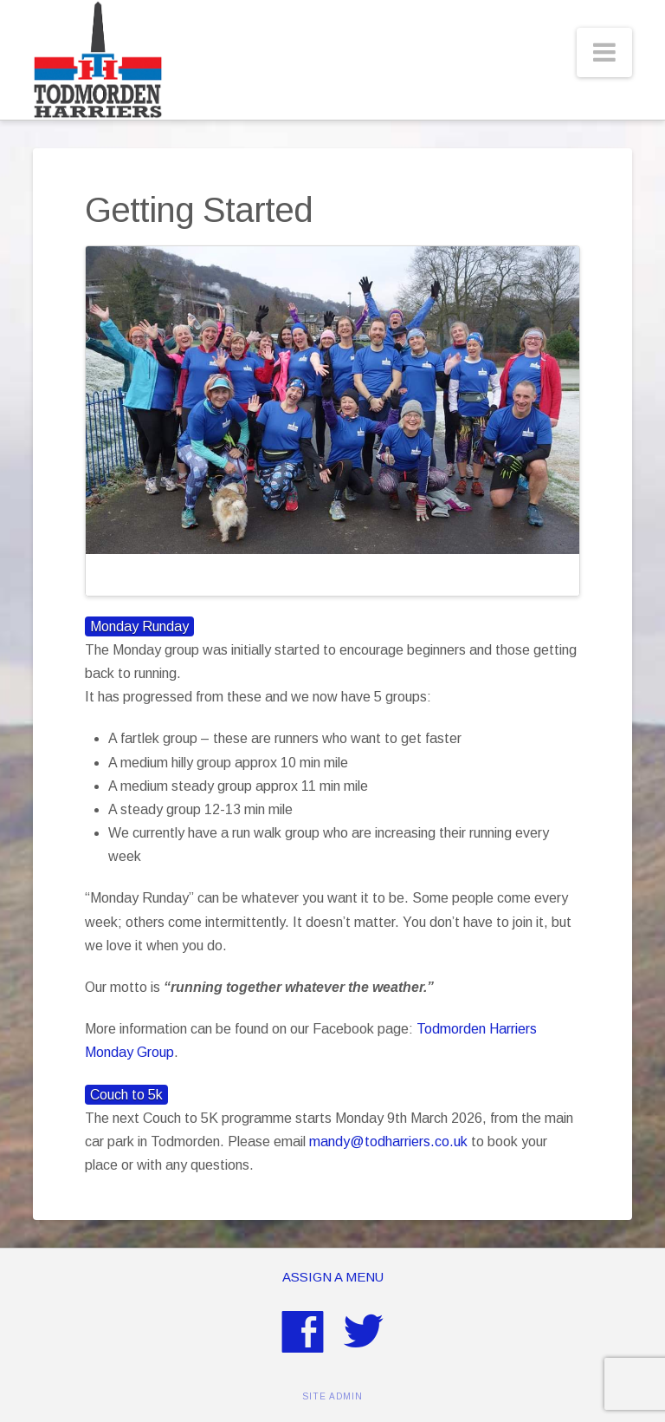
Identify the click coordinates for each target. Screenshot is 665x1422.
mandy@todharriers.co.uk (388, 1141)
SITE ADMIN (332, 1396)
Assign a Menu (333, 1276)
